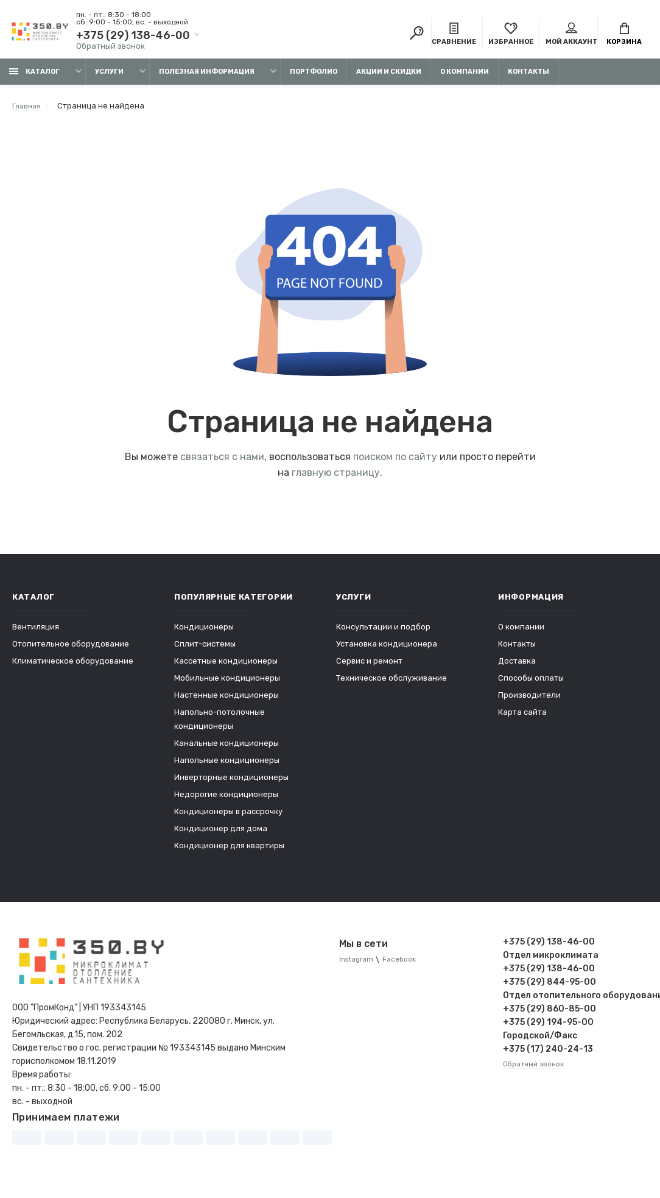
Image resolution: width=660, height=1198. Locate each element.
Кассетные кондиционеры (226, 667)
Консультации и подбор (383, 632)
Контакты (528, 78)
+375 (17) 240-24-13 (548, 1055)
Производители (529, 701)
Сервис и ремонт (369, 667)
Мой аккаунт (571, 35)
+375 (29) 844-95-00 (549, 988)
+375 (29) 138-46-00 (133, 36)
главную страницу (336, 478)
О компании (464, 78)
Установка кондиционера (386, 649)
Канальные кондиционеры (226, 749)
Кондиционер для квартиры (229, 851)
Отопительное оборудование (70, 649)
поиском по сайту (395, 463)
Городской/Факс (540, 1042)
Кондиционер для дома (220, 834)
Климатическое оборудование (72, 667)
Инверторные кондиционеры (231, 783)
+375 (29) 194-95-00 (548, 1028)
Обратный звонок (110, 47)
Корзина (624, 35)
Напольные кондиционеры (226, 766)
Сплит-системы (205, 649)
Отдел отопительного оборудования (575, 1001)
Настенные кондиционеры (226, 701)
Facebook (405, 966)
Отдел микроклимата (551, 961)
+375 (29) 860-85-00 (549, 1015)
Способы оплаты (531, 684)
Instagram (358, 966)
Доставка (517, 667)
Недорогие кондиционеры (226, 800)
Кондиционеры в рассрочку (228, 817)
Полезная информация (207, 78)
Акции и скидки (388, 78)
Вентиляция (35, 632)
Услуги (109, 78)
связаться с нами (222, 463)
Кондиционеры (204, 632)
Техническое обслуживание (391, 684)
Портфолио (313, 78)
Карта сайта (522, 718)
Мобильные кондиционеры (227, 684)
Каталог (34, 78)
